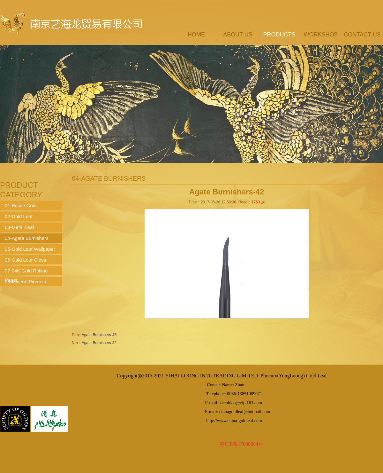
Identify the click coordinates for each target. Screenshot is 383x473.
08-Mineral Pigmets (25, 281)
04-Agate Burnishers (27, 238)
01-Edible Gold (20, 205)
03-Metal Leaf (19, 227)
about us (237, 34)
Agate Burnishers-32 (99, 343)
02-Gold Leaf (19, 216)
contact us (362, 34)
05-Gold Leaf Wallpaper (30, 249)
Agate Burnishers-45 (99, 335)
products (279, 34)
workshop (321, 34)
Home (196, 34)
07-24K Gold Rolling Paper (26, 271)
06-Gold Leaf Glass (25, 260)
